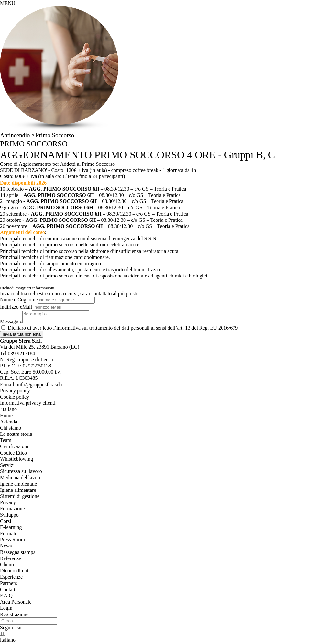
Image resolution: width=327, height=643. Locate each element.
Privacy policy (15, 390)
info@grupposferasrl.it (40, 384)
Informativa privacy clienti (27, 403)
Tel (17, 353)
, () (39, 347)
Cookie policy (14, 397)
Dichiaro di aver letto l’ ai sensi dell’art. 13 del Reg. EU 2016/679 (123, 328)
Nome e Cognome (19, 299)
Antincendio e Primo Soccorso (37, 135)
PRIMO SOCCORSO (34, 144)
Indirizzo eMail (16, 307)
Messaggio (11, 321)
